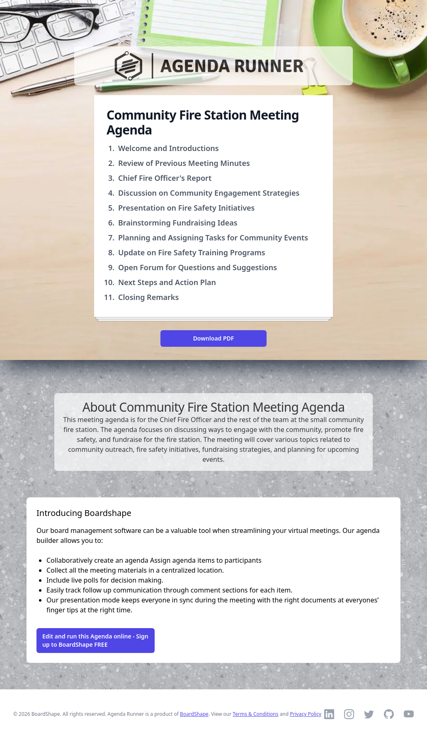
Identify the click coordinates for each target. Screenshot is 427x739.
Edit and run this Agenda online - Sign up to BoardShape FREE (95, 640)
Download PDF (213, 338)
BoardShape (194, 713)
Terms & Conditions (255, 713)
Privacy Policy (305, 713)
